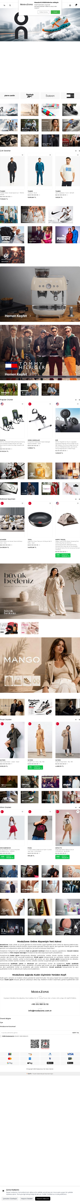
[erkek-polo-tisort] (9, 94)
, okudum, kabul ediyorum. (14, 1171)
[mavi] (71, 805)
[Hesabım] (70, 5)
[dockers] (9, 805)
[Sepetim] (75, 5)
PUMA (30, 899)
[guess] (50, 805)
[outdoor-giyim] (29, 79)
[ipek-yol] (50, 931)
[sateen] (50, 497)
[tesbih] (9, 497)
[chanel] (40, 454)
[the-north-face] (40, 1050)
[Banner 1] (12, 710)
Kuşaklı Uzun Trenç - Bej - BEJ (36, 776)
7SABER (2, 145)
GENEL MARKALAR (34, 412)
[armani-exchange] (9, 931)
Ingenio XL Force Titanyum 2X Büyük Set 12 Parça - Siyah (40, 564)
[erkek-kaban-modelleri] (50, 94)
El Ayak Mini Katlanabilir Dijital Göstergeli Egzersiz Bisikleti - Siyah (39, 414)
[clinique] (67, 1006)
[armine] (71, 931)
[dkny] (29, 805)
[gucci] (71, 839)
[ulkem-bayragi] (50, 63)
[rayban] (29, 931)
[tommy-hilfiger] (40, 306)
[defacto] (9, 965)
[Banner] (40, 24)
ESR (56, 412)
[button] (76, 104)
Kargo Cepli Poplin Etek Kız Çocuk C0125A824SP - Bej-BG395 (64, 901)
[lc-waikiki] (29, 965)
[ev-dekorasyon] (40, 601)
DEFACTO (58, 899)
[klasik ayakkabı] (71, 63)
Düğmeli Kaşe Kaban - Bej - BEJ (64, 776)
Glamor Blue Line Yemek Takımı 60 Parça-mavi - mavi (11, 564)
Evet (55, 12)
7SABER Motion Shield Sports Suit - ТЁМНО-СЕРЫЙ (12, 147)
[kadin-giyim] (29, 63)
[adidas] (12, 454)
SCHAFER (3, 562)
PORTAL (3, 412)
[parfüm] (67, 454)
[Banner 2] (40, 710)
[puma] (67, 188)
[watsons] (9, 635)
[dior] (12, 1050)
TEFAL (30, 562)
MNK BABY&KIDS (5, 899)
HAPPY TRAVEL (60, 562)
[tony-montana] (29, 497)
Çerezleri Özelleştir (10, 1199)
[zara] (71, 965)
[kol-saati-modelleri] (71, 79)
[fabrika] (40, 188)
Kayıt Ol (76, 1168)
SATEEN (2, 774)
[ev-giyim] (50, 965)
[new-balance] (9, 839)
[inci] (33, 168)
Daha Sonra (43, 12)
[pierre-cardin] (50, 839)
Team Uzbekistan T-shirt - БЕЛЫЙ (64, 146)
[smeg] (40, 247)
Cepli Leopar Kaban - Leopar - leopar (9, 776)
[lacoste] (29, 839)
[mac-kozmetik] (67, 1050)
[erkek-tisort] (29, 635)
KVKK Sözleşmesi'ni (8, 1171)
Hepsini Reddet (27, 1199)
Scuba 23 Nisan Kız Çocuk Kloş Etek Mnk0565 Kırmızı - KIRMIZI (10, 901)
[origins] (40, 1006)
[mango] (40, 668)
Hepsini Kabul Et (42, 1199)
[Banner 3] (67, 710)
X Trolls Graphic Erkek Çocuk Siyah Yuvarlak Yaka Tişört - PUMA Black (40, 901)
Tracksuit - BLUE (32, 146)
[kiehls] (12, 1006)
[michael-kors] (12, 208)
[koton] (60, 168)
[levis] (12, 188)
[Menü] (4, 5)
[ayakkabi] (71, 497)
